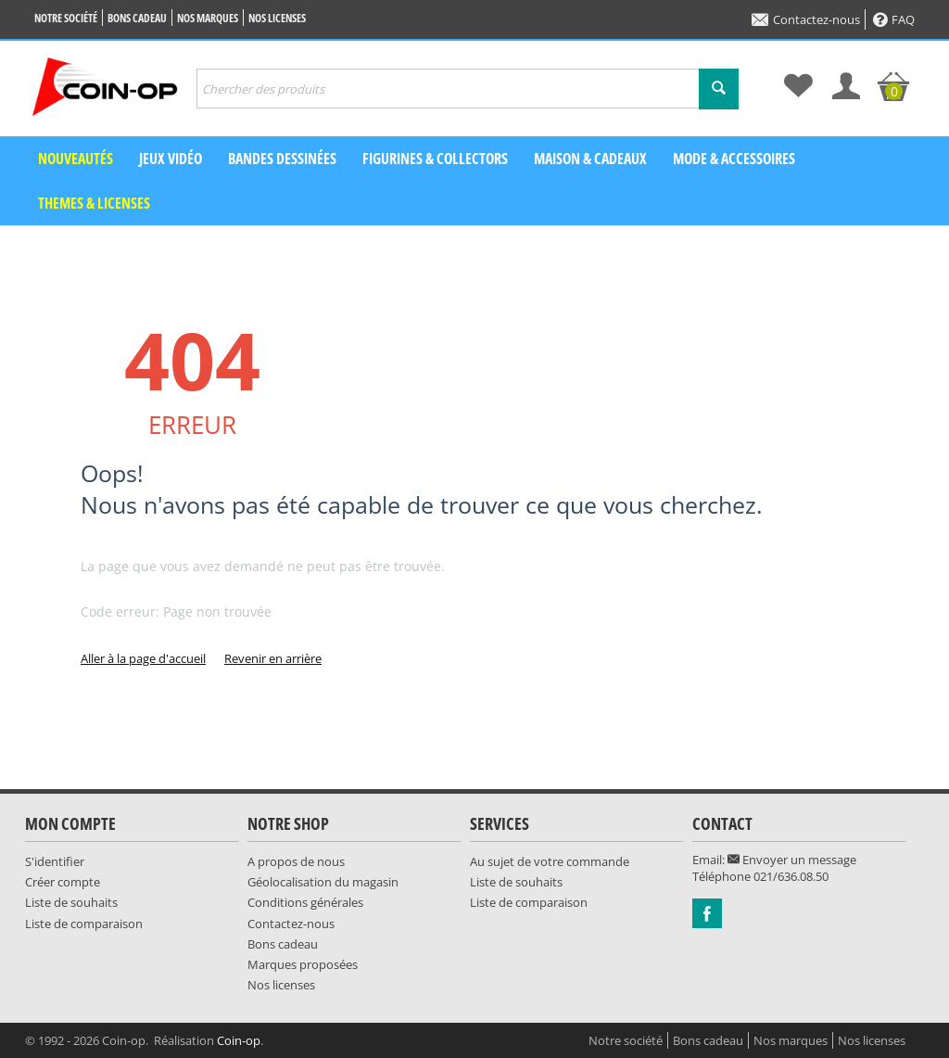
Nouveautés (75, 158)
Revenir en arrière (273, 658)
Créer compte (62, 881)
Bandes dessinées (282, 158)
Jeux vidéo (170, 158)
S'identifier (54, 861)
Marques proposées (302, 964)
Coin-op (238, 1040)
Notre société (65, 18)
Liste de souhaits (71, 902)
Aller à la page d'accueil (143, 658)
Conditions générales (305, 902)
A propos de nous (296, 861)
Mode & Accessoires (734, 158)
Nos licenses (277, 18)
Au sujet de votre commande (549, 861)
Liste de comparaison (84, 923)
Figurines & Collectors (435, 158)
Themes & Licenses (94, 203)
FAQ (894, 19)
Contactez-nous (806, 19)
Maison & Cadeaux (590, 158)
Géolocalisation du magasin (323, 881)
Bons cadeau (137, 18)
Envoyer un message (792, 859)
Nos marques (207, 18)
